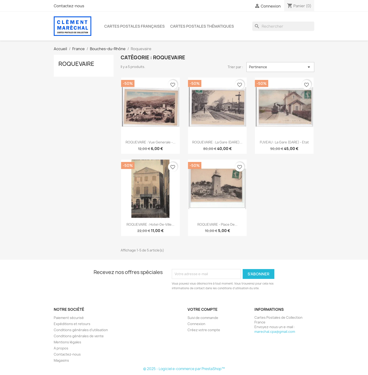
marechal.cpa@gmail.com (274, 331)
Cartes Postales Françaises (134, 26)
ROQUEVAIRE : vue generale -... (151, 142)
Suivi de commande (203, 317)
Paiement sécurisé (69, 317)
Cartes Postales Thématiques (202, 26)
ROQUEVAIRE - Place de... (217, 224)
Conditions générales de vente (79, 336)
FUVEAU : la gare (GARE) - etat (284, 142)
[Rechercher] (283, 26)
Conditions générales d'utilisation (81, 330)
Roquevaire (76, 64)
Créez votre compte (204, 330)
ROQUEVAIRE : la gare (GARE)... (217, 142)
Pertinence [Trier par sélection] (280, 67)
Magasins (61, 360)
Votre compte (203, 309)
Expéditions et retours (72, 324)
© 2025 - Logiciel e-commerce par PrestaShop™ (184, 368)
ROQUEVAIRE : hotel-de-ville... (150, 224)
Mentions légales (67, 342)
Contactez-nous (69, 5)
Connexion (196, 324)
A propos (61, 348)
